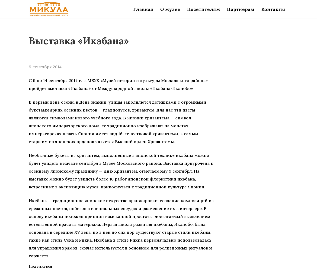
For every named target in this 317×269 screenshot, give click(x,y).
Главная (143, 9)
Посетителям (203, 9)
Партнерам (240, 9)
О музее (170, 9)
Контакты (273, 9)
